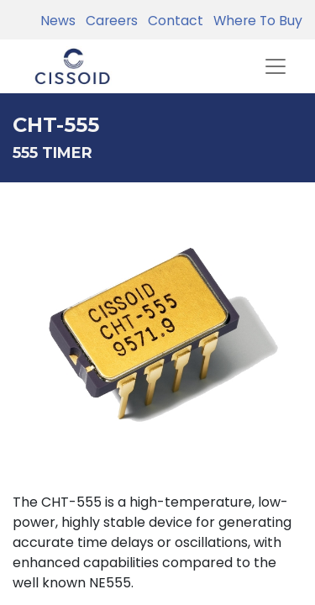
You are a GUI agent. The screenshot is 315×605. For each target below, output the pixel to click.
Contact (172, 20)
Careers (108, 20)
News (58, 20)
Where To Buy (254, 20)
